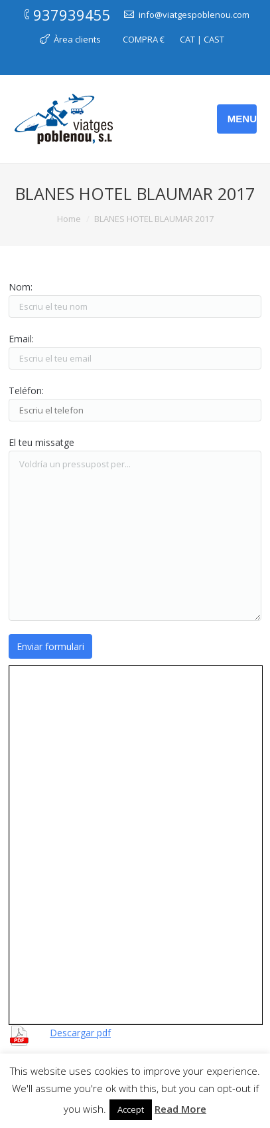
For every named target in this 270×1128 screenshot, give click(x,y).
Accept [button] (130, 1109)
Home (69, 219)
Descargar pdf (80, 1032)
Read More (180, 1108)
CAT (187, 39)
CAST (214, 39)
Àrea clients (77, 39)
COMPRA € (144, 39)
